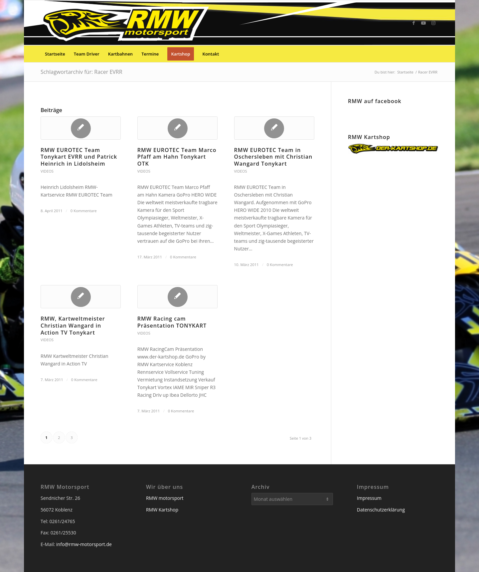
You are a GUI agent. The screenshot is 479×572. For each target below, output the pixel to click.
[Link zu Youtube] (423, 23)
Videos (47, 171)
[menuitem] (55, 54)
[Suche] (434, 54)
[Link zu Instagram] (433, 23)
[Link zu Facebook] (413, 23)
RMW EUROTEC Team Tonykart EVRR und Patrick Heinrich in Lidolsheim (79, 157)
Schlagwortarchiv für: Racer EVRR (81, 71)
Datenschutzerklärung (381, 509)
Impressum (369, 498)
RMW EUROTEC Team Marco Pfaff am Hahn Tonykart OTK (177, 157)
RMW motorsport (165, 498)
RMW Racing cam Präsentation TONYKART (172, 322)
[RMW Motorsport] (126, 22)
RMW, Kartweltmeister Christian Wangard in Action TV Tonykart (73, 325)
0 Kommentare (84, 210)
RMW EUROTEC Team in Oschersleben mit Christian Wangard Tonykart (273, 157)
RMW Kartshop (162, 509)
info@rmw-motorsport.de (84, 544)
